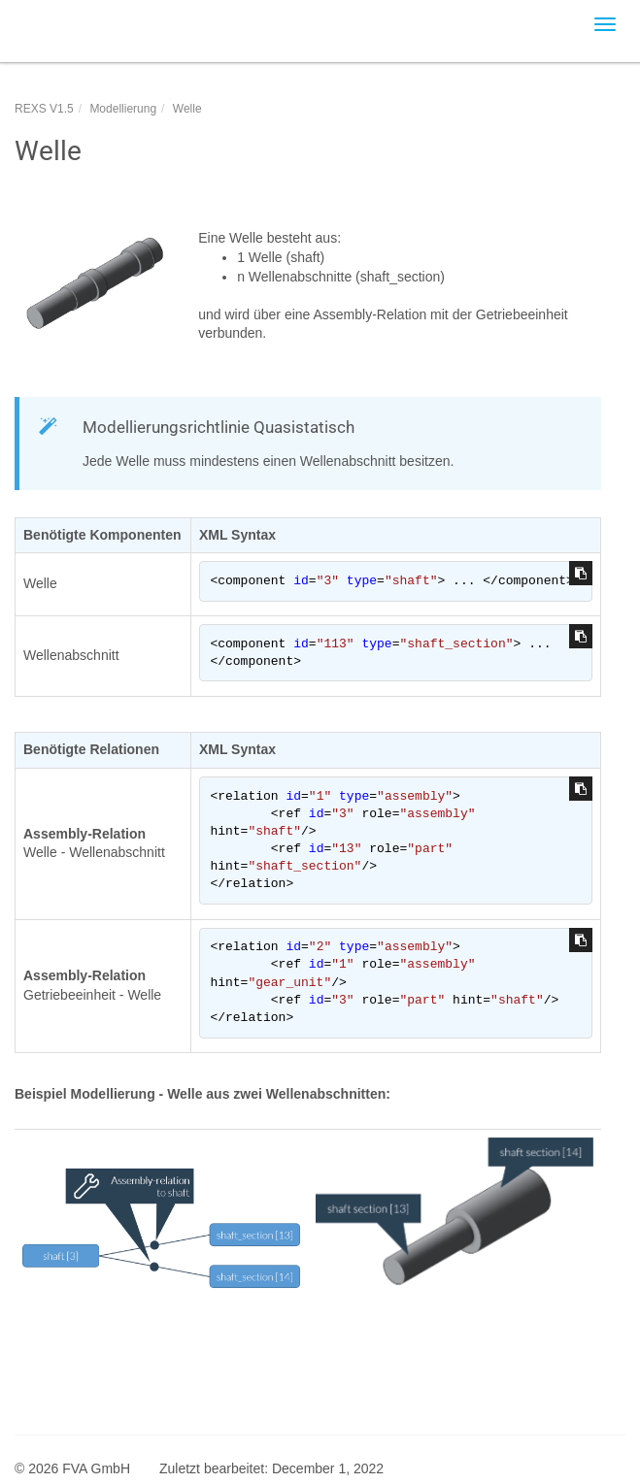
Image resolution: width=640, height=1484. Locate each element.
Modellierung (122, 108)
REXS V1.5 (44, 108)
